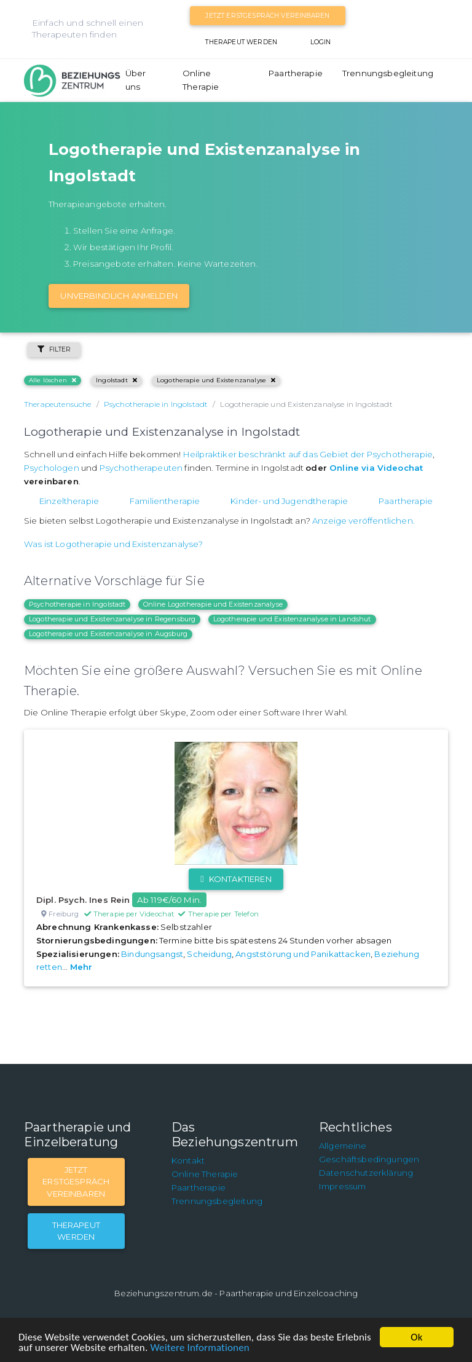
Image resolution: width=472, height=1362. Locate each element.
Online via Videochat (376, 468)
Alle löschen (52, 380)
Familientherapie (165, 501)
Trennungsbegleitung (387, 73)
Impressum (342, 1186)
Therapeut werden (241, 42)
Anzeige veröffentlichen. (363, 521)
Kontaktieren (235, 879)
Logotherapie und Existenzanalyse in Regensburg (112, 619)
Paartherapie (296, 73)
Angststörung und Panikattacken (303, 954)
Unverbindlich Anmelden (119, 296)
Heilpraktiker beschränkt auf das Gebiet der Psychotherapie (308, 454)
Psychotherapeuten (141, 468)
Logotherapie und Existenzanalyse (216, 380)
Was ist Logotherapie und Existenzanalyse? (113, 544)
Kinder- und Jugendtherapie (289, 501)
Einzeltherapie (69, 501)
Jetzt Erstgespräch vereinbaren (267, 16)
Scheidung (209, 954)
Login (320, 42)
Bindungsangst (152, 954)
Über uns (135, 80)
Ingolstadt (116, 380)
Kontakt (188, 1160)
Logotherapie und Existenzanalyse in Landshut (292, 619)
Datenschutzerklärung (366, 1173)
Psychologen (51, 468)
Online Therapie (201, 80)
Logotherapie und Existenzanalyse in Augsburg (108, 633)
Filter (54, 349)
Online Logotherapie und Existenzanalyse (213, 604)
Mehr (81, 967)
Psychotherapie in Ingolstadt (77, 604)
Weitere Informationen (199, 1347)
